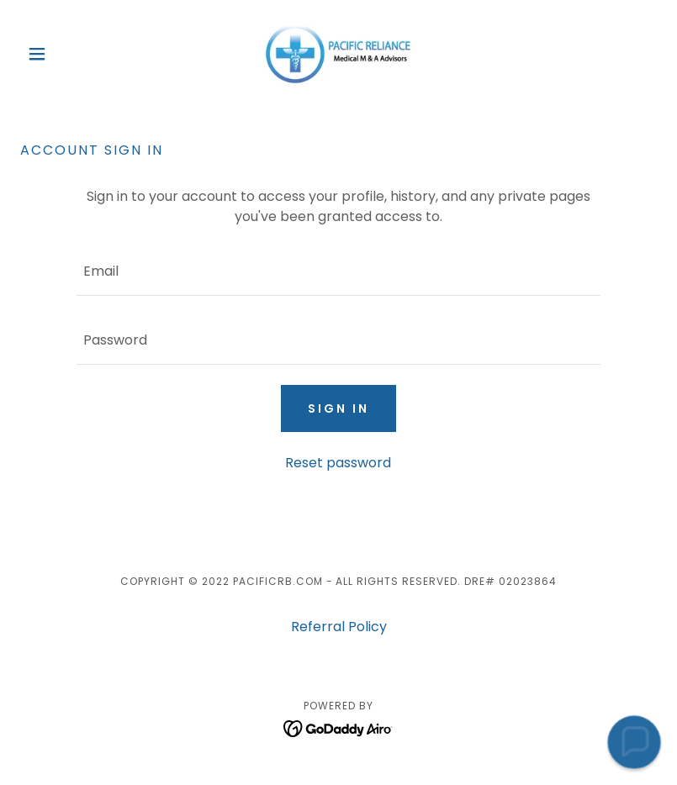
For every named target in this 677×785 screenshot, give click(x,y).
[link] (339, 53)
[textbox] (338, 271)
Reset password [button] (338, 462)
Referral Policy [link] (339, 626)
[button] (68, 54)
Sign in (338, 408)
